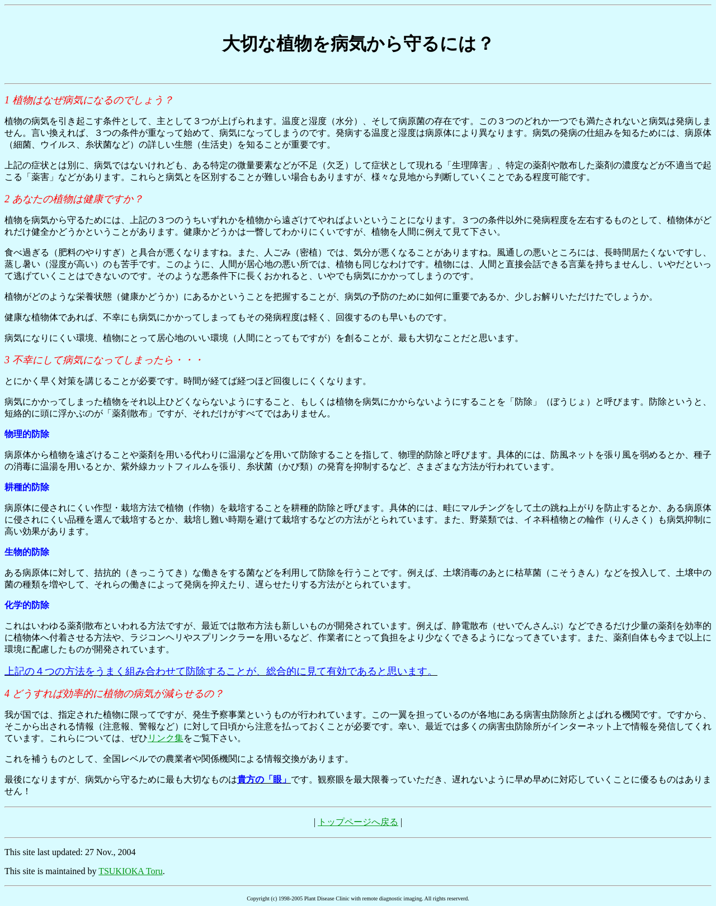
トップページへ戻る (358, 822)
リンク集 (165, 738)
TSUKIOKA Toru (130, 871)
